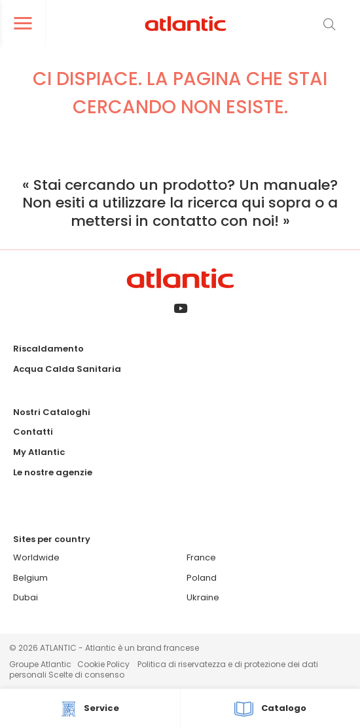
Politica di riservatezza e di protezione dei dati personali (163, 669)
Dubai (25, 597)
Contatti (33, 432)
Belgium (30, 578)
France (201, 557)
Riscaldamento (48, 348)
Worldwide (36, 557)
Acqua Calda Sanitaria (67, 369)
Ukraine (203, 597)
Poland (202, 578)
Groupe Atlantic (40, 664)
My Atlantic (39, 452)
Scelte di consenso (86, 674)
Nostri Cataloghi (51, 412)
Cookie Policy (103, 664)
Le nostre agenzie (52, 472)
